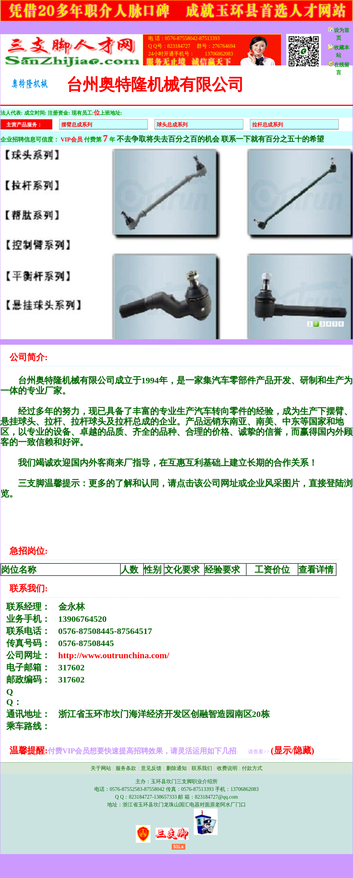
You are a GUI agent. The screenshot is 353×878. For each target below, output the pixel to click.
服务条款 (126, 768)
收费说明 (227, 768)
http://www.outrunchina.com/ (114, 655)
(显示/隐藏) (292, 750)
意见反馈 (151, 768)
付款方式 (252, 768)
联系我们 (202, 768)
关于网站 (101, 768)
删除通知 (176, 768)
